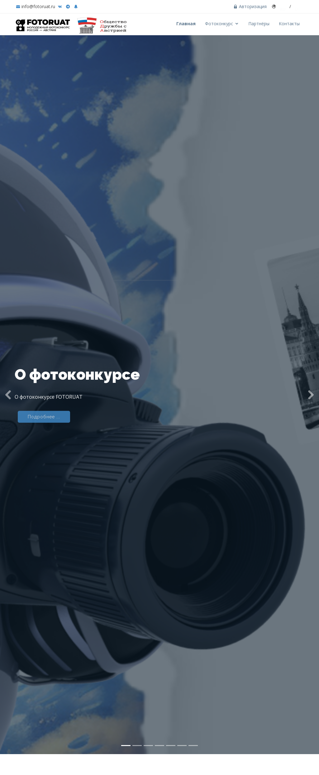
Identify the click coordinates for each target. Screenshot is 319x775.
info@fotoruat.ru (38, 6)
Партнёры (258, 23)
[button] (8, 385)
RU (283, 6)
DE (298, 6)
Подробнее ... (44, 408)
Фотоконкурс (219, 23)
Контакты (289, 23)
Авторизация (250, 6)
